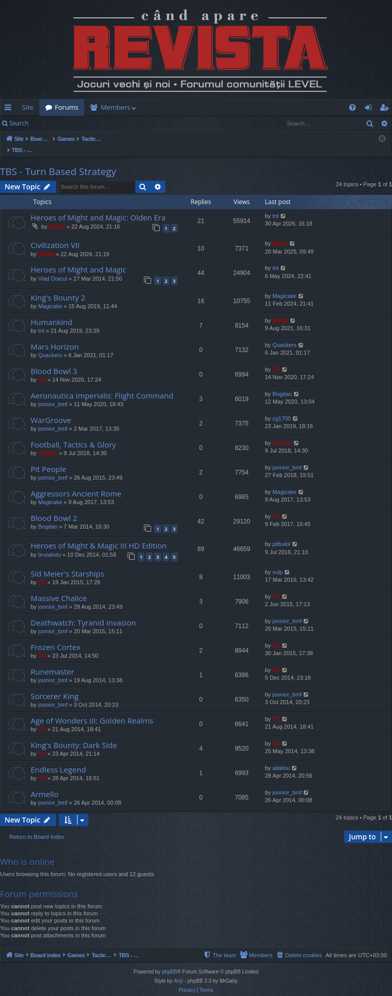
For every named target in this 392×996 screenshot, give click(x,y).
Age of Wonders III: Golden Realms (92, 710)
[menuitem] (194, 107)
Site (27, 107)
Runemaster (52, 661)
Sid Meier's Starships (67, 563)
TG (42, 369)
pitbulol (281, 533)
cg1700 (282, 408)
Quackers (50, 344)
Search (19, 123)
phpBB (169, 961)
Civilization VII (55, 234)
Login (51, 123)
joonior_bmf (52, 393)
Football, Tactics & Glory (73, 434)
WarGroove (51, 409)
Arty (178, 971)
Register (85, 123)
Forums (66, 107)
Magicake (50, 295)
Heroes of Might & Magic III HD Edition (99, 535)
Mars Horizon (55, 336)
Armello (45, 783)
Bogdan (282, 383)
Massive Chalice (59, 587)
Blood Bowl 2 (54, 507)
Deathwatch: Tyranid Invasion (83, 612)
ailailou (281, 757)
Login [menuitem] (370, 109)
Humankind (51, 311)
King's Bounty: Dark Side (74, 734)
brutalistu (49, 544)
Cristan (48, 442)
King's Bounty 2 (58, 287)
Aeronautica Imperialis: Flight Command (102, 385)
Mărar (280, 233)
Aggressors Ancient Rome (76, 483)
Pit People (48, 458)
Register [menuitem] (386, 109)
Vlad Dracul (52, 268)
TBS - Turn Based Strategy (58, 160)
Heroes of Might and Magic (79, 259)
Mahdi (57, 216)
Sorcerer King (55, 685)
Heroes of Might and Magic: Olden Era (98, 207)
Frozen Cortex (56, 636)
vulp (278, 561)
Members (115, 107)
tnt (276, 205)
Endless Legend (58, 759)
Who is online (27, 851)
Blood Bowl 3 (54, 360)
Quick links (10, 109)
